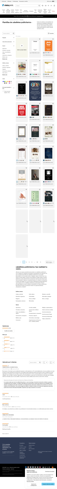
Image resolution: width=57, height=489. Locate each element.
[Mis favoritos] (48, 5)
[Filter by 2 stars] (3, 348)
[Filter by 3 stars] (3, 344)
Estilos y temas (5, 62)
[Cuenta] (51, 5)
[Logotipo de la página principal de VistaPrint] (8, 5)
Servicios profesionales (47, 316)
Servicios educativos (46, 311)
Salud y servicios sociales (47, 309)
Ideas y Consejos (23, 450)
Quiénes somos (32, 445)
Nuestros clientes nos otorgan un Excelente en (45, 452)
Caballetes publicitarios (13, 19)
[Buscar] (39, 5)
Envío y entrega (22, 448)
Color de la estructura (7, 41)
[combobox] (27, 5)
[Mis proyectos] (46, 5)
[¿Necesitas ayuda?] (42, 5)
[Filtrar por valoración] (45, 362)
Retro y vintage (45, 298)
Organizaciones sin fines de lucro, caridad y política (35, 320)
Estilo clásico (31, 294)
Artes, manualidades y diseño (20, 312)
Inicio (3, 19)
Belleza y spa (18, 317)
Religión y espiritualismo (47, 307)
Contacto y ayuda (23, 446)
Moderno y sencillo (46, 294)
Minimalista (31, 300)
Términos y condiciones (6, 468)
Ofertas (53, 11)
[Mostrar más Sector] (4, 58)
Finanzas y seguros (33, 315)
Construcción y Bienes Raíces (33, 310)
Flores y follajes (32, 298)
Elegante (17, 298)
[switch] (52, 1)
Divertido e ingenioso (20, 296)
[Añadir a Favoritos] (40, 39)
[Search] (40, 362)
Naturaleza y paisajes (46, 296)
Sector (3, 45)
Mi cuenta (21, 445)
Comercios (18, 320)
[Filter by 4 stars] (3, 341)
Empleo (30, 446)
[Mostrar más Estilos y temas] (4, 74)
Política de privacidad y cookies (14, 467)
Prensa (30, 450)
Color (3, 78)
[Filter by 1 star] (3, 351)
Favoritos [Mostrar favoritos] (51, 33)
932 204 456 (4, 467)
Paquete (4, 37)
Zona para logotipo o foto (6, 88)
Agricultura (18, 307)
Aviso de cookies (30, 481)
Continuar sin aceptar (49, 471)
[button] (20, 262)
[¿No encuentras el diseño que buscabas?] (35, 91)
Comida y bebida (32, 307)
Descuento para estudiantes (22, 457)
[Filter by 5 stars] (3, 337)
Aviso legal (12, 468)
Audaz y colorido (19, 294)
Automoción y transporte (21, 315)
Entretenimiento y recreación (35, 313)
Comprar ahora (40, 16)
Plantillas (21, 19)
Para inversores (31, 448)
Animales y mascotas (20, 309)
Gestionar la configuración (34, 485)
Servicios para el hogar (47, 314)
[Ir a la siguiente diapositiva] (55, 16)
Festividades (31, 296)
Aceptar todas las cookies (48, 484)
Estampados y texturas (20, 300)
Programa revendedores (22, 453)
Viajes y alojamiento (46, 318)
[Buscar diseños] (13, 33)
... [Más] (6, 19)
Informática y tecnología (34, 317)
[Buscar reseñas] (34, 362)
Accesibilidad (22, 455)
